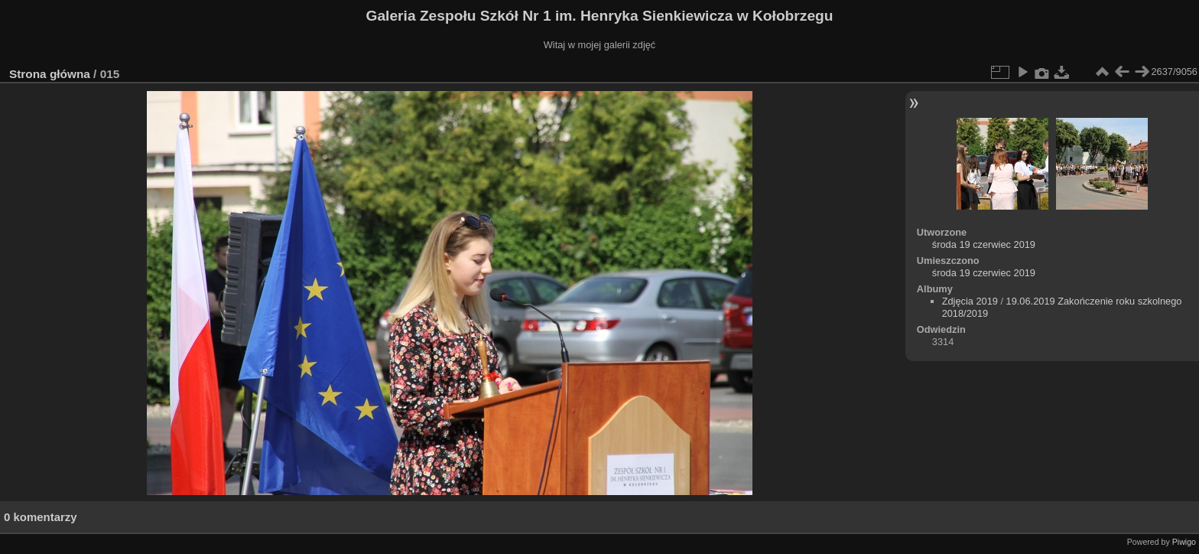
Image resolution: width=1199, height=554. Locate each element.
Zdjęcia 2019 (970, 301)
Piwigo (1184, 541)
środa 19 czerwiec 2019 (983, 244)
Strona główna (49, 73)
